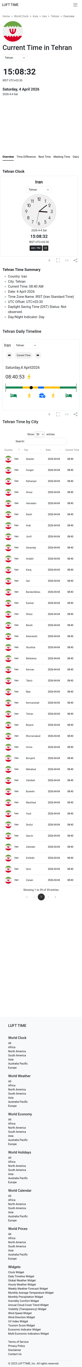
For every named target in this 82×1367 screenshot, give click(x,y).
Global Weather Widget (22, 1280)
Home (6, 16)
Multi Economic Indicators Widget (28, 1333)
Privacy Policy (16, 1346)
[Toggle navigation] (75, 5)
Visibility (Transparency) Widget (27, 1309)
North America (17, 1051)
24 (45, 248)
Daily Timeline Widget (21, 1276)
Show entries (41, 434)
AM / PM (35, 248)
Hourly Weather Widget (22, 1284)
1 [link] (41, 896)
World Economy (20, 1114)
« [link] (27, 896)
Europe (12, 1067)
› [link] (48, 896)
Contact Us (15, 1354)
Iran (44, 16)
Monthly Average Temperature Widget (31, 1292)
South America (17, 1055)
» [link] (55, 896)
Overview (8, 156)
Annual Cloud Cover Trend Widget (28, 1305)
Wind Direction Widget (21, 1317)
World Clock (21, 16)
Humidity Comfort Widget (23, 1301)
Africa (11, 1047)
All (9, 1043)
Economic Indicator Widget (24, 1329)
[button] (19, 450)
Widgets (14, 1267)
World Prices (17, 1229)
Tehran (55, 16)
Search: (19, 441)
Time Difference (26, 156)
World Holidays (19, 1152)
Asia (35, 16)
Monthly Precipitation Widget (25, 1296)
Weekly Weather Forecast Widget (28, 1288)
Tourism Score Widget (21, 1325)
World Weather (19, 1076)
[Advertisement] (31, 120)
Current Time (23, 355)
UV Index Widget (18, 1321)
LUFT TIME (10, 5)
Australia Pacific (18, 1063)
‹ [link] (34, 896)
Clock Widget (16, 1272)
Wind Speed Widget (20, 1313)
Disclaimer (14, 1350)
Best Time (45, 156)
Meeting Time (61, 156)
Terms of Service (18, 1341)
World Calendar (19, 1190)
